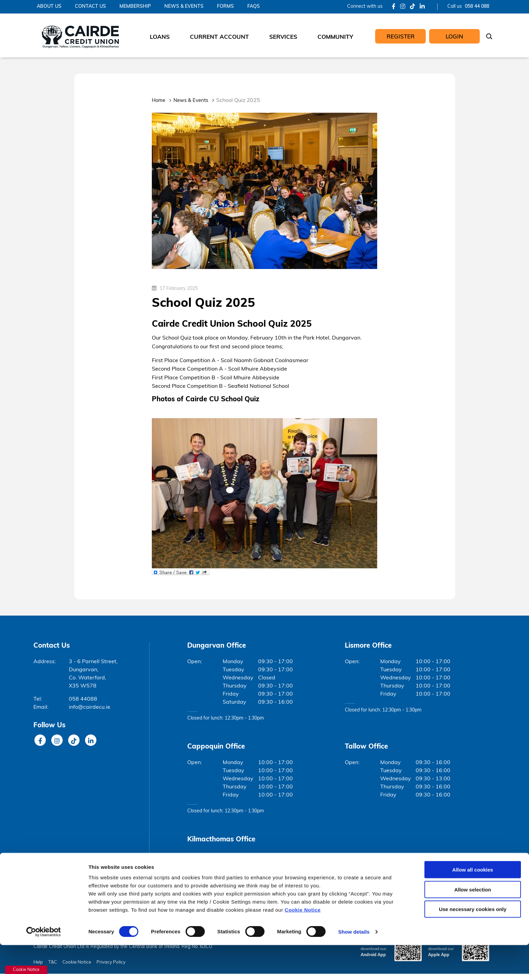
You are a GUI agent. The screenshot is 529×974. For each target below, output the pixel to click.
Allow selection (472, 918)
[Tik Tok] (412, 7)
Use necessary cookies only (472, 938)
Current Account (219, 37)
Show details (354, 961)
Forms (225, 6)
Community (335, 37)
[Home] (79, 35)
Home (159, 100)
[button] (490, 37)
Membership (135, 6)
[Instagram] (402, 7)
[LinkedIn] (422, 7)
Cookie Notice (303, 939)
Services (283, 37)
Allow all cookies (472, 898)
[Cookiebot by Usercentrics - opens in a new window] (43, 961)
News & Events (183, 6)
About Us (49, 6)
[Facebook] (393, 7)
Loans (160, 37)
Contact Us (90, 6)
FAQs (253, 6)
